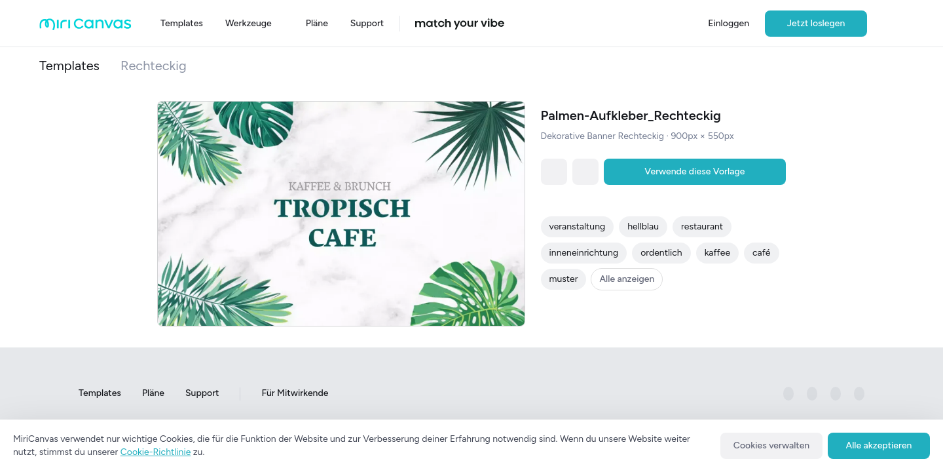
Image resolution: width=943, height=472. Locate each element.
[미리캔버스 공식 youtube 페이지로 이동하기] (859, 394)
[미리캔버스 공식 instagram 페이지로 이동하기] (812, 394)
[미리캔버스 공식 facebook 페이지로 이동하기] (788, 394)
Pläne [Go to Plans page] (153, 393)
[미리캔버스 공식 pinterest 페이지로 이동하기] (835, 394)
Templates (69, 65)
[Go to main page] (85, 27)
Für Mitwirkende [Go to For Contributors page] (294, 393)
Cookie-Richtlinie (155, 452)
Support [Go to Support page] (202, 393)
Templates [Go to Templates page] (100, 393)
